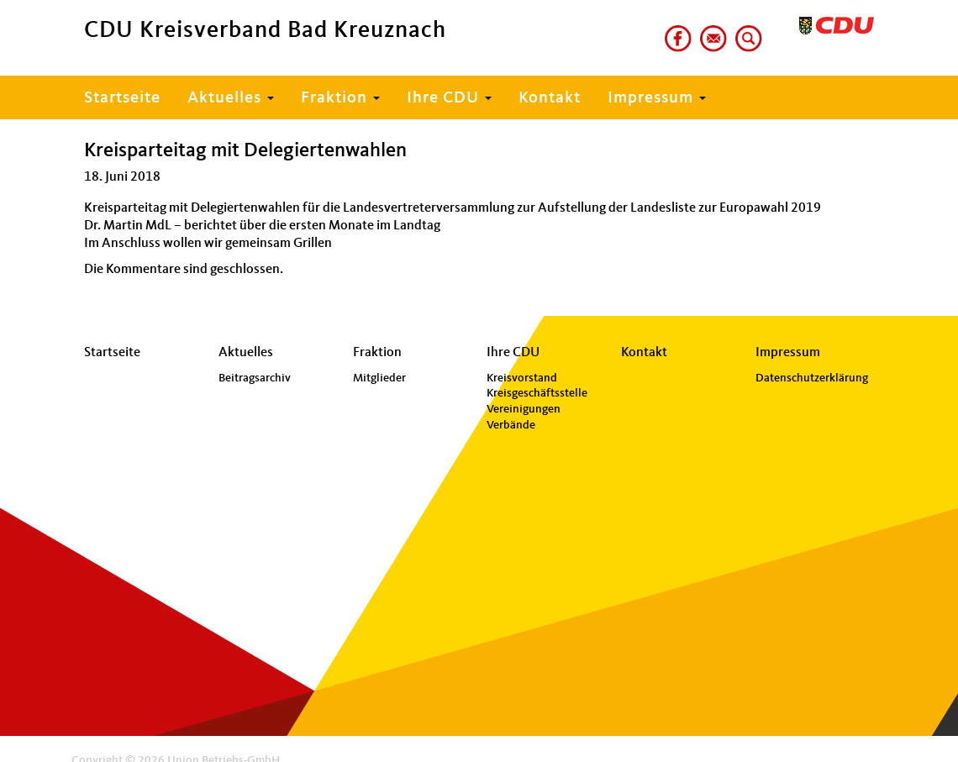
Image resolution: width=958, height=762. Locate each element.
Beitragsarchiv (254, 378)
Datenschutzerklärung (811, 378)
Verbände (511, 425)
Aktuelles (230, 98)
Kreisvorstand (522, 378)
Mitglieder (379, 378)
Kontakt (549, 98)
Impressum (657, 98)
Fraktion (340, 98)
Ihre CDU (449, 98)
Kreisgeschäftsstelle (537, 393)
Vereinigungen (524, 409)
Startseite (122, 98)
